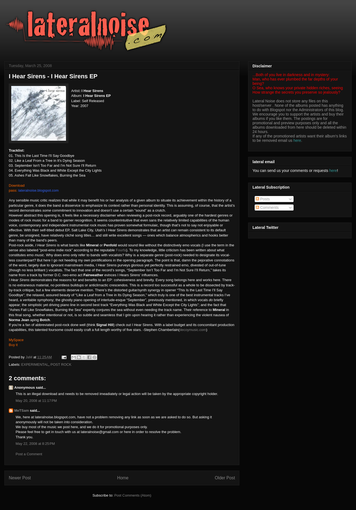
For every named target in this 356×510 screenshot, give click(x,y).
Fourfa (121, 250)
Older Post (225, 478)
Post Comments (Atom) (132, 495)
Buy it (13, 345)
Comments (267, 207)
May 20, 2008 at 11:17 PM (36, 401)
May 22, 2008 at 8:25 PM (35, 444)
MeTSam (21, 410)
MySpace (16, 340)
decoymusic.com (193, 330)
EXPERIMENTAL (34, 364)
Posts (263, 199)
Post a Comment (29, 454)
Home (123, 478)
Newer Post (20, 478)
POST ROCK (60, 364)
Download (17, 185)
